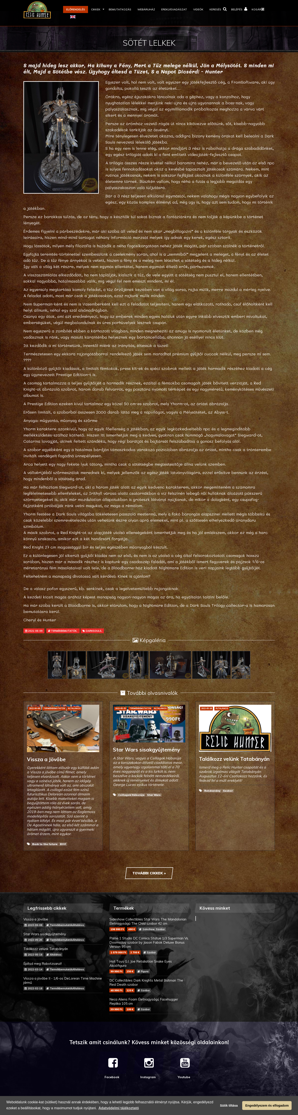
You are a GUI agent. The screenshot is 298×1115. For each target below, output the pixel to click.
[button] (97, 9)
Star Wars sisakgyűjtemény (63, 937)
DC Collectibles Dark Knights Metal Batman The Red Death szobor (149, 985)
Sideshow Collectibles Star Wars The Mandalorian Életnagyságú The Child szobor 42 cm (149, 924)
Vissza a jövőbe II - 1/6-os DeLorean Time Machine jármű (63, 983)
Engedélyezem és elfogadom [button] (267, 1105)
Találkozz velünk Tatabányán (63, 952)
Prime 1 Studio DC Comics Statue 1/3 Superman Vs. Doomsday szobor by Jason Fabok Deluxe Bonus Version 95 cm (149, 945)
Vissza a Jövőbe (63, 922)
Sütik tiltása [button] (229, 1105)
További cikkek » (149, 873)
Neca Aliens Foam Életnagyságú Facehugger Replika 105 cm (149, 1004)
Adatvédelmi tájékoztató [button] (118, 1108)
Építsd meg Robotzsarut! (63, 966)
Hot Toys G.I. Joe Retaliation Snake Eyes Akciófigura (149, 966)
